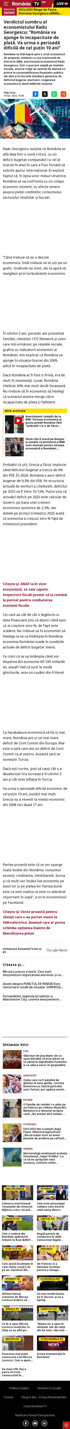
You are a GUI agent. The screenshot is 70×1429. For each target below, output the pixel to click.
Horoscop (29, 1075)
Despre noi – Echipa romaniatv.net (44, 1397)
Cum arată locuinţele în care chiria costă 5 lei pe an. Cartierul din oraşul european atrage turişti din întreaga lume (17, 1267)
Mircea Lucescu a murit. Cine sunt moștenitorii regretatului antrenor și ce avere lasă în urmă (32, 973)
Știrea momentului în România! (51, 1355)
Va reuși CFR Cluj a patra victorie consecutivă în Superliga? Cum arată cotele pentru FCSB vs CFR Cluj (16, 1372)
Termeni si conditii (49, 1388)
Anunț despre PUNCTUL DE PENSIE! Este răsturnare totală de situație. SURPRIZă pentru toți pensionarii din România (31, 985)
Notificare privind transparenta (35, 1415)
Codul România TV (35, 1406)
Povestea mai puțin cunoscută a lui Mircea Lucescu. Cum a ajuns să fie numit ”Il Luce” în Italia (17, 1357)
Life (25, 1051)
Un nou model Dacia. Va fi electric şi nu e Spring (50, 1297)
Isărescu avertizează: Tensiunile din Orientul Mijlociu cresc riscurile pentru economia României (17, 1206)
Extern (27, 1100)
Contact (8, 1397)
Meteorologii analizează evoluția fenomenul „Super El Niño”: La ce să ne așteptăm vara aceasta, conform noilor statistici (45, 1158)
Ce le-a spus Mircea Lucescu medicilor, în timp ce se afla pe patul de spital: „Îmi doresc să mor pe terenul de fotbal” (16, 1327)
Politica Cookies (19, 1388)
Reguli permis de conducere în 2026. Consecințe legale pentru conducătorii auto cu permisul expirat (50, 1237)
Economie (29, 1124)
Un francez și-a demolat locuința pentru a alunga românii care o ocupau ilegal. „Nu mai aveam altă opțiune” (52, 1267)
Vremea (27, 1148)
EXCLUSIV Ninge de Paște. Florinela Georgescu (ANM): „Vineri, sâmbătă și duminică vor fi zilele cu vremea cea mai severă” (43, 11)
